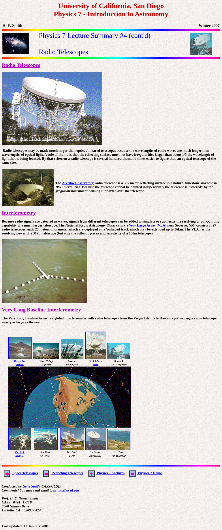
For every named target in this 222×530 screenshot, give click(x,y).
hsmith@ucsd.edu (66, 490)
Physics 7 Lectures (105, 473)
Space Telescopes (20, 473)
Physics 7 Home (144, 473)
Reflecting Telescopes (62, 473)
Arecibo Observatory (78, 183)
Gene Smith (31, 486)
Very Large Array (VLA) (147, 225)
